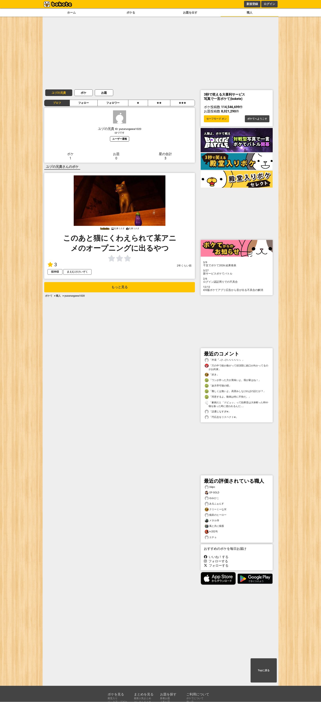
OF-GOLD (212, 493)
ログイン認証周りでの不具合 (236, 280)
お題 (104, 92)
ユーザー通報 (119, 138)
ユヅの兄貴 (59, 92)
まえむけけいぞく (77, 271)
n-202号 (211, 532)
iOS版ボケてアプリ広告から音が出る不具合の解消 (236, 288)
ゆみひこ (212, 498)
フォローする (216, 561)
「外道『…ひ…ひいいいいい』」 (224, 360)
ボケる (131, 12)
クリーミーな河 (215, 509)
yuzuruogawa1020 (74, 295)
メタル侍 (212, 520)
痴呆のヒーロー (215, 515)
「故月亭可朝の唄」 (218, 386)
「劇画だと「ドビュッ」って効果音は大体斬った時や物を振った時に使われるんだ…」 (236, 404)
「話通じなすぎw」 (218, 412)
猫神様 (55, 271)
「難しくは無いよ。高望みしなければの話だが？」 (235, 391)
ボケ (83, 92)
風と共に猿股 (214, 526)
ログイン (269, 4)
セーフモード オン (216, 118)
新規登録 (252, 4)
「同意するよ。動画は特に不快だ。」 (228, 397)
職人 (249, 12)
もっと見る (119, 287)
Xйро (210, 487)
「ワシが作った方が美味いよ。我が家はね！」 (233, 380)
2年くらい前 (184, 265)
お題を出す (190, 12)
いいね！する (216, 557)
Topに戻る (263, 670)
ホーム (71, 12)
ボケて (48, 295)
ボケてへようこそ (257, 118)
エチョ (211, 537)
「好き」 (212, 375)
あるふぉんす (214, 504)
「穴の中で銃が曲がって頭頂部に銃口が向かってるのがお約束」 (236, 367)
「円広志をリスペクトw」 (221, 417)
